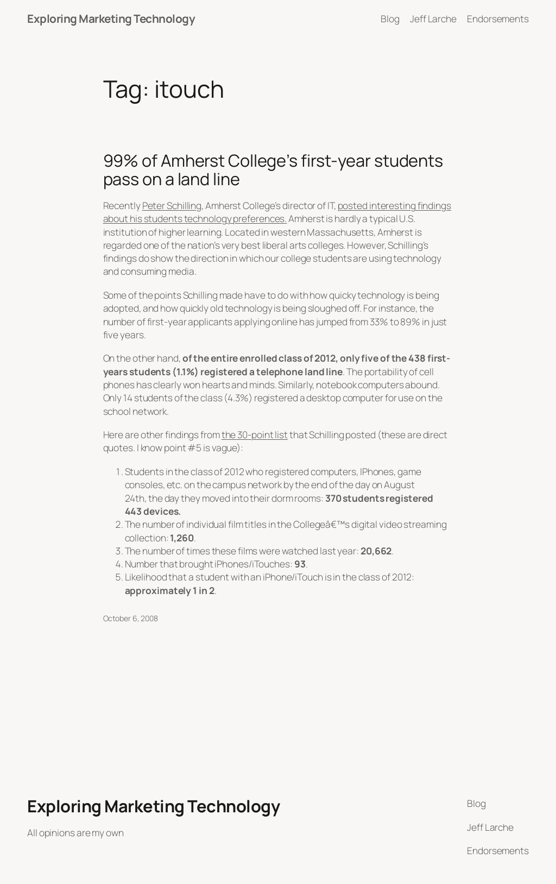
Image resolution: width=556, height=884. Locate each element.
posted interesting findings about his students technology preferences (277, 212)
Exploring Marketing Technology (111, 18)
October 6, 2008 (131, 618)
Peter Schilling (172, 205)
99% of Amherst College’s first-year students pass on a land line (273, 169)
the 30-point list (255, 434)
